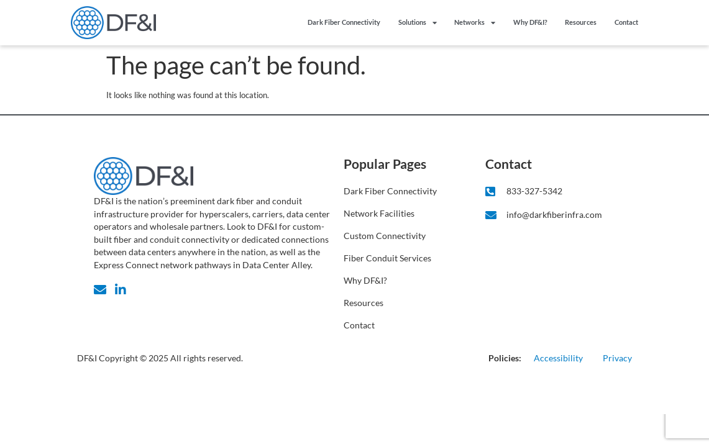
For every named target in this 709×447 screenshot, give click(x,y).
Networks (474, 22)
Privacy (617, 358)
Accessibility (558, 358)
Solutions (417, 22)
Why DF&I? (530, 22)
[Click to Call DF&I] (550, 191)
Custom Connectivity (385, 235)
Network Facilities (379, 213)
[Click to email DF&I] (550, 215)
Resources (581, 22)
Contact (626, 22)
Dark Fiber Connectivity (344, 22)
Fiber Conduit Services (387, 258)
